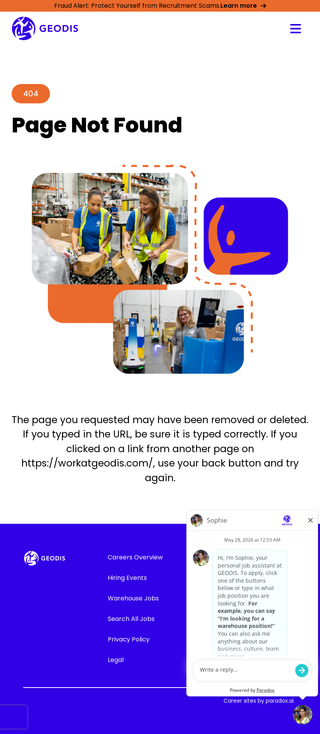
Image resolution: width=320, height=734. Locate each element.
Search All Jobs (131, 618)
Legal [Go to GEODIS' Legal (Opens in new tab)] (116, 659)
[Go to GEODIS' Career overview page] (45, 28)
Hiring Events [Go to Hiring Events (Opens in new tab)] (127, 577)
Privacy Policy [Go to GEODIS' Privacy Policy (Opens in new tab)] (129, 639)
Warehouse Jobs (133, 598)
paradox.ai (280, 701)
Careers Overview (135, 557)
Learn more (243, 5)
